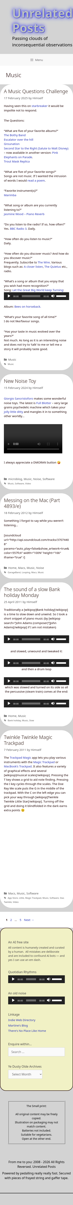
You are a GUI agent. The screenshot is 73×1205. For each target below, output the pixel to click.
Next (29, 920)
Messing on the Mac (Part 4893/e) (32, 503)
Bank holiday (14, 720)
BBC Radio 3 (18, 228)
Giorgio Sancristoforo (18, 398)
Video (28, 483)
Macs (21, 568)
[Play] (9, 296)
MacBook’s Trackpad (18, 766)
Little (21, 897)
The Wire (44, 262)
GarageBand (14, 572)
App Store (13, 897)
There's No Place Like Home (27, 1031)
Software (48, 479)
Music (12, 359)
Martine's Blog (18, 1025)
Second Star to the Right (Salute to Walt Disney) (36, 148)
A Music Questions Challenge (36, 91)
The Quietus (52, 266)
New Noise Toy (20, 381)
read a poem (36, 180)
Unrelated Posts (42, 20)
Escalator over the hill (18, 139)
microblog (15, 479)
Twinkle (8, 901)
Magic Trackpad (44, 762)
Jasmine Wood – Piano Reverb (24, 214)
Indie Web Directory (21, 1020)
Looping (26, 572)
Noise (37, 479)
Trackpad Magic (20, 757)
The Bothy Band (15, 135)
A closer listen (33, 266)
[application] (36, 296)
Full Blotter (43, 403)
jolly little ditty (13, 412)
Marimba (10, 195)
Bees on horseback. (27, 306)
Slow (31, 720)
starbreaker (40, 106)
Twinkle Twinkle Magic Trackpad (28, 740)
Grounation (11, 144)
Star (62, 897)
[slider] (31, 296)
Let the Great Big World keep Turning (37, 290)
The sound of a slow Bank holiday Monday (32, 592)
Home (12, 568)
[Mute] (53, 296)
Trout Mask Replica (17, 161)
